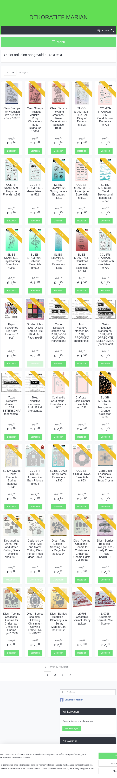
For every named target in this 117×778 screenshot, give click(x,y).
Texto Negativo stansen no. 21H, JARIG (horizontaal (35, 404)
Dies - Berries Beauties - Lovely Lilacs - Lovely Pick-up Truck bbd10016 (105, 548)
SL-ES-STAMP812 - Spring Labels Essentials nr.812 (58, 191)
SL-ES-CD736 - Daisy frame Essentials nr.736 (58, 475)
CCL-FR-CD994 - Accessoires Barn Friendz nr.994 (35, 477)
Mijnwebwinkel (96, 772)
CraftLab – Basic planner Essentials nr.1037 (82, 402)
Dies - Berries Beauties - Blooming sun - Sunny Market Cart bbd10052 (58, 622)
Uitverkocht (35, 363)
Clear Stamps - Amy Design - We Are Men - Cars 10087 (11, 113)
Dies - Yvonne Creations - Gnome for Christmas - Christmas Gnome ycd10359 (11, 623)
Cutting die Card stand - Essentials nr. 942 (58, 402)
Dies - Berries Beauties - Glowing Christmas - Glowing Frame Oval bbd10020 (35, 623)
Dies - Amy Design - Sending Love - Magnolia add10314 (58, 547)
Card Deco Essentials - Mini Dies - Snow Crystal (105, 475)
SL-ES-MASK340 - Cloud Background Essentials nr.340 (105, 192)
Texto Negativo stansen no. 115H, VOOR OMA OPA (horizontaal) (58, 332)
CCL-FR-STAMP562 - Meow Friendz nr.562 (35, 189)
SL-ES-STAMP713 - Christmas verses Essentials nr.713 (82, 262)
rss (58, 772)
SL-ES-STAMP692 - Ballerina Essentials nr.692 (35, 261)
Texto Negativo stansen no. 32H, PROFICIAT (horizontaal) (81, 332)
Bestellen (11, 150)
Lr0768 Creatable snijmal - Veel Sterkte (105, 618)
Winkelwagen (71, 728)
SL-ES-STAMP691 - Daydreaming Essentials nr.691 (12, 261)
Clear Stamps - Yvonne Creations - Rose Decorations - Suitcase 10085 (58, 118)
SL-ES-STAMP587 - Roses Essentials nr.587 (58, 261)
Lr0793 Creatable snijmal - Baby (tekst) (81, 618)
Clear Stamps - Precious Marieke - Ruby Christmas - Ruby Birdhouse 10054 (35, 120)
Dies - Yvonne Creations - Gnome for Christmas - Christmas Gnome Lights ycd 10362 (81, 550)
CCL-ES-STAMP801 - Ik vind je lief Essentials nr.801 (82, 191)
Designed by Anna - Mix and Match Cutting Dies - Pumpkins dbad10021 (11, 548)
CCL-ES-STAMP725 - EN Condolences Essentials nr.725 (105, 116)
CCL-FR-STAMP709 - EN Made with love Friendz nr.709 (105, 261)
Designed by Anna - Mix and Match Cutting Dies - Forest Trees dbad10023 (35, 548)
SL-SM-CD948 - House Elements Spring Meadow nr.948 (12, 478)
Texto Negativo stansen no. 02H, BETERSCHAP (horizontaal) (12, 405)
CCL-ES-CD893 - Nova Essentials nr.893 (81, 475)
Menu (58, 42)
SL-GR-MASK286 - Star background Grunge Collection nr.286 (105, 407)
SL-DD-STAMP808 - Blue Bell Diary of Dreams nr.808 (82, 116)
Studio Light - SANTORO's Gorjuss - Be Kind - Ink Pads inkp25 (35, 331)
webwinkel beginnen (69, 772)
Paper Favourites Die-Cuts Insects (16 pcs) (11, 331)
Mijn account (105, 30)
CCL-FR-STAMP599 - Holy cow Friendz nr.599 (11, 189)
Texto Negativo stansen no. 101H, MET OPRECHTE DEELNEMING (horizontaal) (105, 334)
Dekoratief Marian (71, 700)
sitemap (52, 772)
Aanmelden (70, 757)
